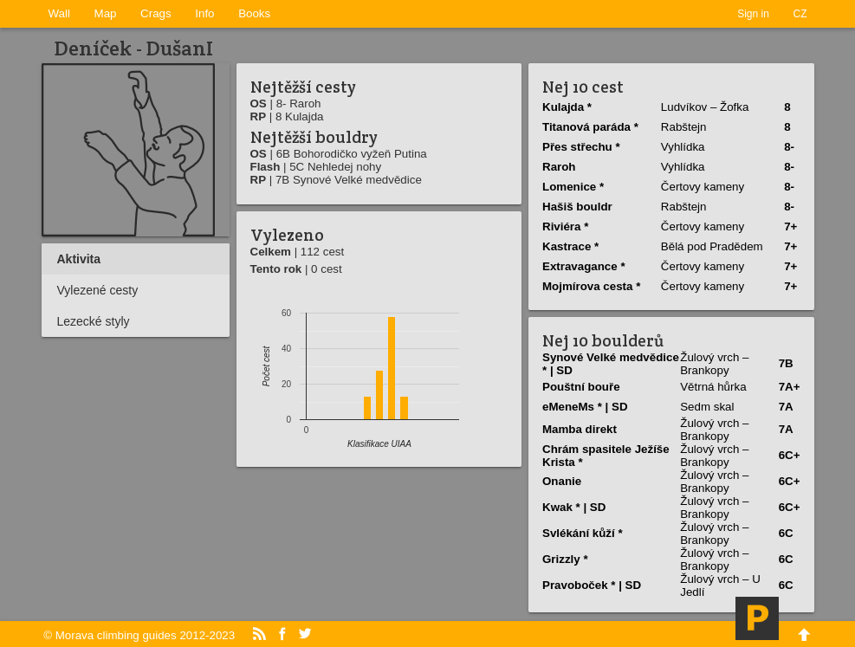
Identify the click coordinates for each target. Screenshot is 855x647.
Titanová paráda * (590, 126)
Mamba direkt (579, 429)
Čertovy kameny (702, 186)
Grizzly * (565, 559)
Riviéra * (565, 226)
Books (254, 13)
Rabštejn (684, 126)
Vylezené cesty (98, 290)
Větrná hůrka (713, 386)
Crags (156, 13)
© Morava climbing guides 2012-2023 (139, 635)
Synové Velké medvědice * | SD (610, 364)
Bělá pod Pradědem (712, 246)
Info (204, 13)
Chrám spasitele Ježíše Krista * (606, 456)
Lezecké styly (93, 321)
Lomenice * (573, 186)
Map (105, 13)
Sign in (753, 14)
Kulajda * (567, 106)
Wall (59, 13)
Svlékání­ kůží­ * (582, 533)
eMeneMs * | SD (585, 406)
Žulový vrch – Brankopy (714, 364)
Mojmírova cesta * (591, 286)
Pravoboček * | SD (591, 585)
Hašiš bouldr (577, 206)
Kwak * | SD (574, 507)
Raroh (559, 166)
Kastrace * (570, 246)
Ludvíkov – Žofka (705, 106)
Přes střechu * (581, 146)
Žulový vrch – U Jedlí (720, 585)
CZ (800, 14)
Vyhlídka (683, 146)
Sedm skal (707, 406)
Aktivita (79, 259)
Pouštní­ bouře (581, 386)
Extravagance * (583, 266)
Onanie (561, 481)
